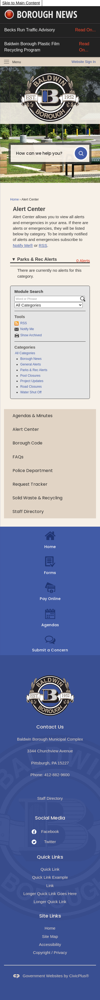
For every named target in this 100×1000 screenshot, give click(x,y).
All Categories (25, 353)
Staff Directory (28, 511)
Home (14, 199)
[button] (81, 153)
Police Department (33, 470)
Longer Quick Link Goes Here (50, 893)
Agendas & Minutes (33, 416)
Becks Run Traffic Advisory (50, 30)
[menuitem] (50, 416)
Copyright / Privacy (50, 952)
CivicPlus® (79, 975)
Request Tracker (30, 484)
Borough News (31, 359)
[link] (83, 61)
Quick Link (50, 869)
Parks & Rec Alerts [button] (37, 259)
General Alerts (30, 364)
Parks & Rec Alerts (33, 370)
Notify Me (27, 329)
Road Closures (31, 386)
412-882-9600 (57, 774)
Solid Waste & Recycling (37, 498)
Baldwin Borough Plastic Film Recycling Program (50, 47)
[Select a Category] (48, 305)
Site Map (50, 936)
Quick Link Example (50, 877)
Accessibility (50, 944)
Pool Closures (30, 376)
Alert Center (26, 429)
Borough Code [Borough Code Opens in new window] (27, 443)
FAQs (18, 457)
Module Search (28, 291)
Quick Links (50, 857)
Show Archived (31, 335)
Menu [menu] (16, 62)
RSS (43, 245)
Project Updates (31, 381)
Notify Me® (23, 245)
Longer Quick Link (50, 901)
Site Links (50, 915)
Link (50, 885)
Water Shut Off (31, 392)
